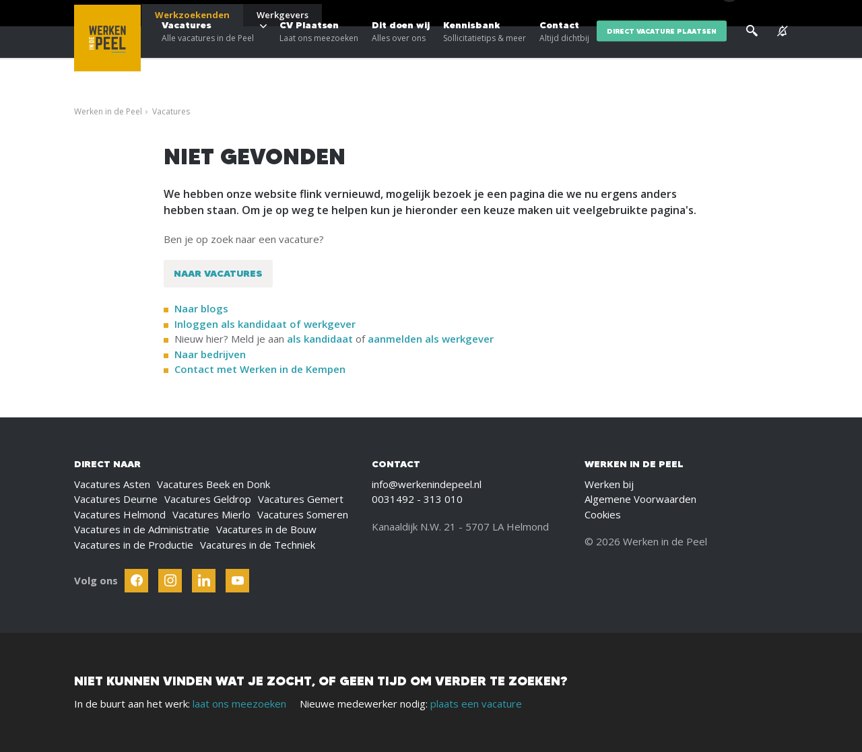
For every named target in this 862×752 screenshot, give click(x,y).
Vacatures (208, 54)
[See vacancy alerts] (782, 53)
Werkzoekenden (192, 15)
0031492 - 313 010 (417, 499)
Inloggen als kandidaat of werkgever (265, 324)
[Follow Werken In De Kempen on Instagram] (170, 580)
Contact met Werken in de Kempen (259, 369)
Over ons (666, 13)
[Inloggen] (754, 14)
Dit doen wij (401, 54)
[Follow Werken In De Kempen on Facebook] (136, 580)
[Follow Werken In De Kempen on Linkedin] (204, 580)
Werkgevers (282, 15)
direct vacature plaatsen (662, 53)
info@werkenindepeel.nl (427, 484)
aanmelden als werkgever (431, 338)
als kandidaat (320, 338)
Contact (564, 54)
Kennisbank (484, 54)
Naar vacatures (218, 273)
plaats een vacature (476, 703)
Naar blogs (201, 308)
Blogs (625, 13)
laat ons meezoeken (239, 703)
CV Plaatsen (318, 54)
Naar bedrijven (211, 354)
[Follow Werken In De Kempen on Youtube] (237, 580)
